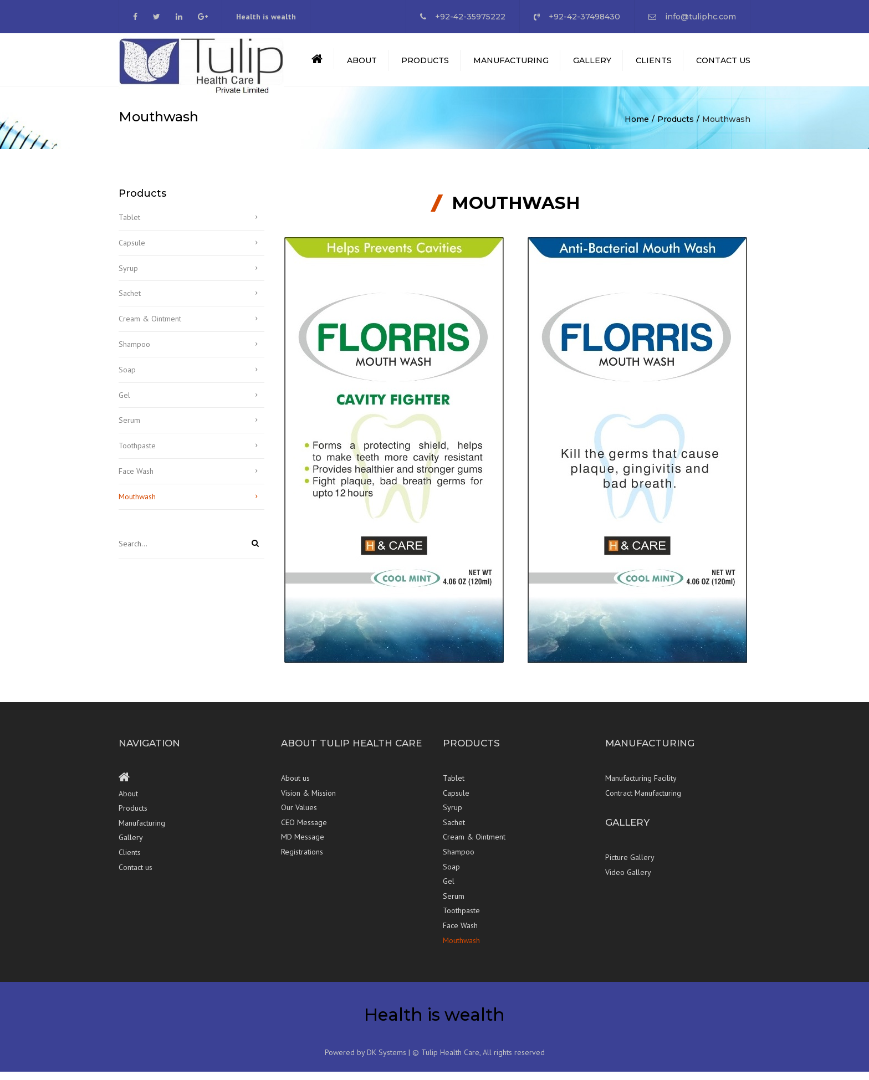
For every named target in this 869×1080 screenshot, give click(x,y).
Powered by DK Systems (365, 1061)
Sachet (130, 302)
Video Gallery (628, 881)
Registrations (302, 861)
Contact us (723, 65)
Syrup (128, 276)
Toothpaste (137, 454)
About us (295, 787)
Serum (129, 429)
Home (637, 128)
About (362, 65)
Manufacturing (511, 65)
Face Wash (136, 480)
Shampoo (134, 353)
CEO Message (304, 831)
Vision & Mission (308, 801)
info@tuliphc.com (700, 17)
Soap (127, 378)
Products (425, 65)
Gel (124, 403)
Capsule (132, 251)
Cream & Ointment (150, 327)
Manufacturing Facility (641, 787)
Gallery (592, 65)
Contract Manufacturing (643, 801)
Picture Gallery (630, 866)
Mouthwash (137, 505)
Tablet (129, 226)
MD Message (302, 846)
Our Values (299, 816)
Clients (654, 65)
